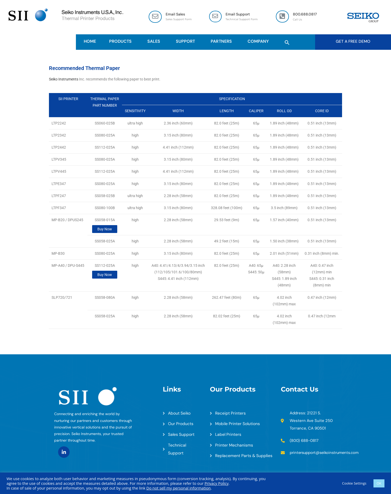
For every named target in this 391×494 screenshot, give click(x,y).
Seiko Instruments (63, 79)
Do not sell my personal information (178, 488)
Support (187, 41)
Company (259, 41)
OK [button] (379, 483)
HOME (90, 41)
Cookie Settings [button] (354, 483)
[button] (287, 42)
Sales (155, 41)
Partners (222, 41)
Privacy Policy (216, 483)
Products (121, 41)
